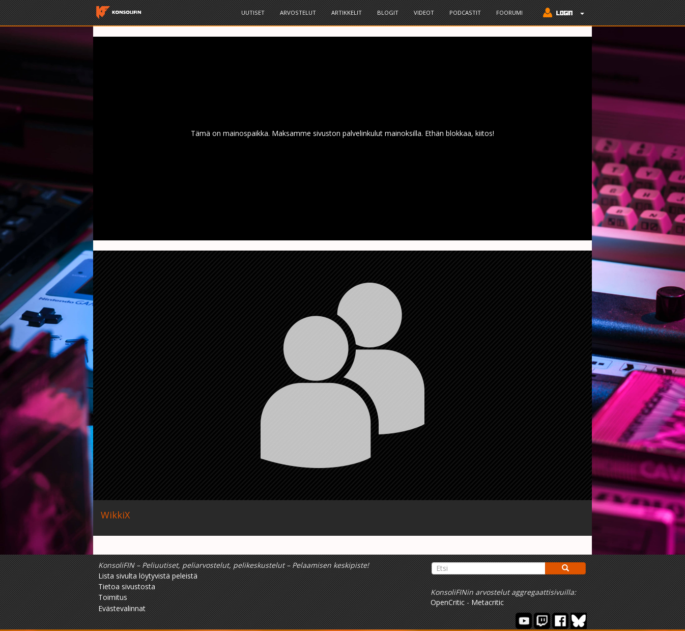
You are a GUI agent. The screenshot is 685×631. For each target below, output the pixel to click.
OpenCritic (448, 602)
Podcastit (465, 12)
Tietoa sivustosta (126, 586)
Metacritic (487, 602)
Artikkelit (346, 12)
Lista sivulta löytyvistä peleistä (147, 576)
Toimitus (112, 597)
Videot (424, 12)
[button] (561, 14)
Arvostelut (298, 12)
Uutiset (253, 12)
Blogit (387, 12)
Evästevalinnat (122, 608)
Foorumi (509, 12)
